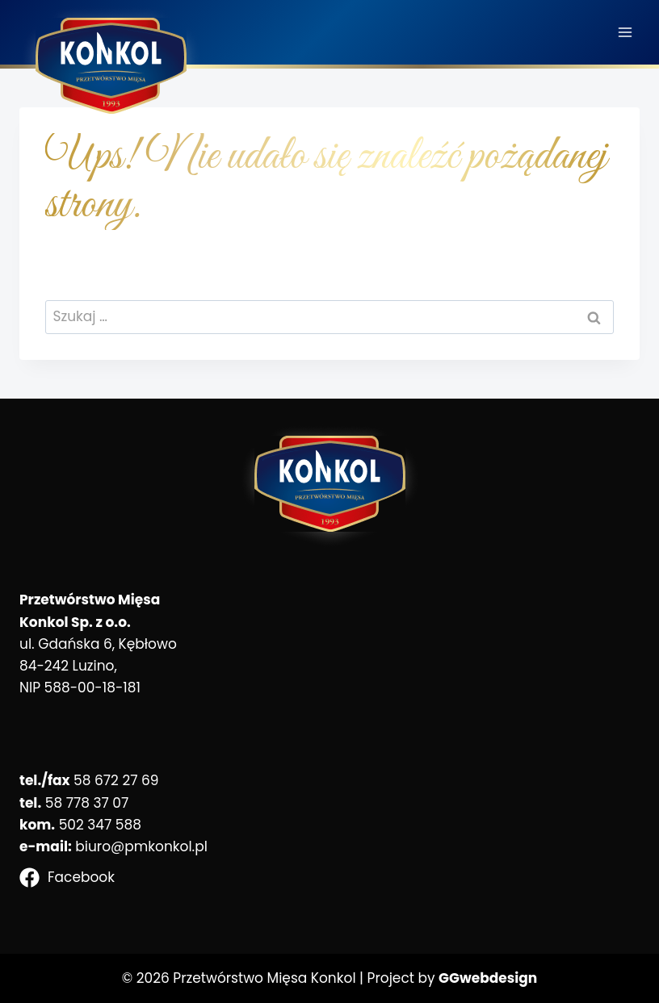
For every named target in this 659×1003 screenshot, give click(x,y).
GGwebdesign (488, 978)
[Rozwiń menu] (625, 31)
